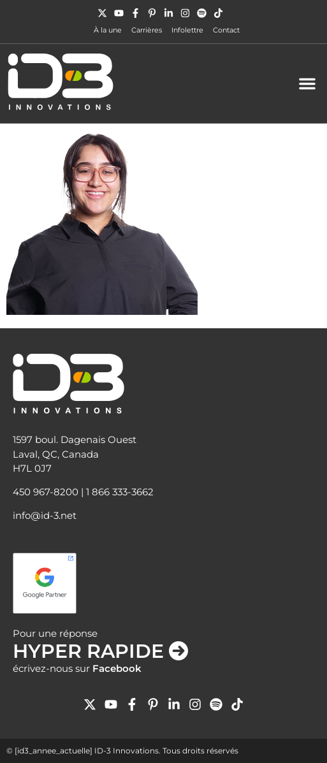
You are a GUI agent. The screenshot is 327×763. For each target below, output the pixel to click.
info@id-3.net (44, 515)
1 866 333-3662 (120, 492)
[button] (307, 83)
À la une (108, 29)
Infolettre (187, 29)
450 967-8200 (45, 492)
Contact (226, 29)
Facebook (117, 668)
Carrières (146, 29)
